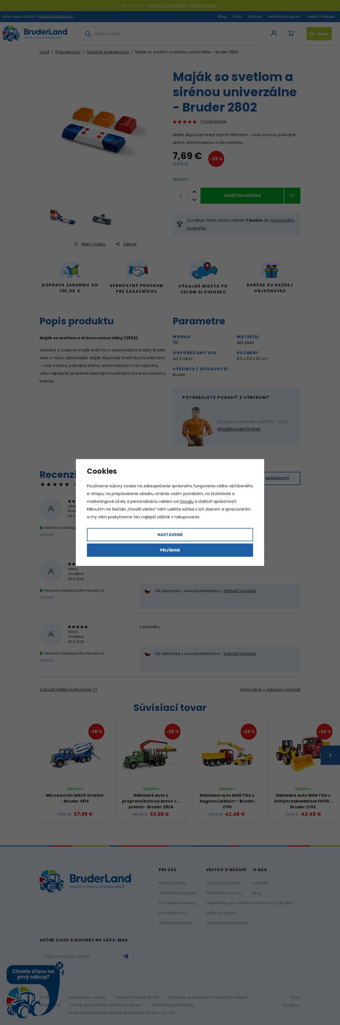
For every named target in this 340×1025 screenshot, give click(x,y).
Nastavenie (170, 534)
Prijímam (170, 550)
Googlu (187, 501)
